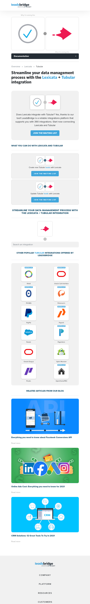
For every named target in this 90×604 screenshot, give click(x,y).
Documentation (21, 56)
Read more (15, 443)
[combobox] (45, 244)
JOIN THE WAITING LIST (45, 133)
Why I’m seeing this (28, 15)
